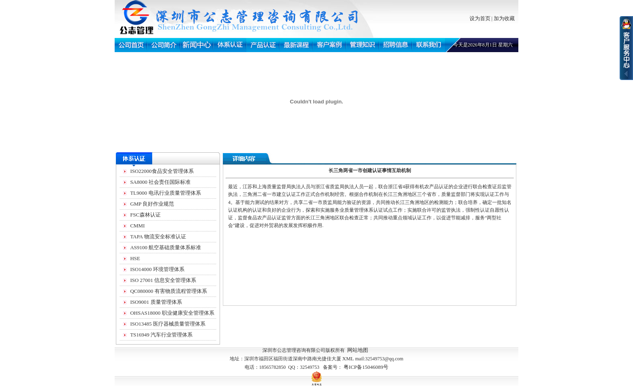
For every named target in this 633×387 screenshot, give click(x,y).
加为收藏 (504, 18)
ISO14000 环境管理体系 (157, 269)
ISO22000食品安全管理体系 (161, 171)
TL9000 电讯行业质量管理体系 (165, 193)
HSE (135, 258)
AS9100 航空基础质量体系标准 (165, 247)
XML (348, 358)
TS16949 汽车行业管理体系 (161, 335)
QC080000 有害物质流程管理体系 (168, 291)
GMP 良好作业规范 (152, 204)
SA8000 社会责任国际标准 (160, 182)
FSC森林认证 (145, 215)
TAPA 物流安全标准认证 (158, 236)
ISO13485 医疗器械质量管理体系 (167, 324)
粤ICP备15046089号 (366, 367)
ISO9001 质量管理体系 (156, 302)
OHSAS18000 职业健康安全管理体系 (172, 313)
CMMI (137, 226)
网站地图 (357, 350)
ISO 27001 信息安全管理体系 (163, 280)
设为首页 (480, 18)
